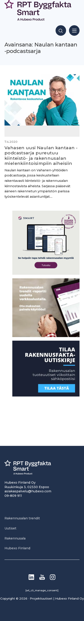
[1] (46, 395)
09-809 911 (13, 496)
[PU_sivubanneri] (46, 336)
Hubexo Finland (17, 548)
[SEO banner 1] (46, 273)
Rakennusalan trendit (22, 518)
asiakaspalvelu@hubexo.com (27, 491)
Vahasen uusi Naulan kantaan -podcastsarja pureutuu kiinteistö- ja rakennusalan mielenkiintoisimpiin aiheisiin (41, 155)
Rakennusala (15, 538)
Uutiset (10, 528)
